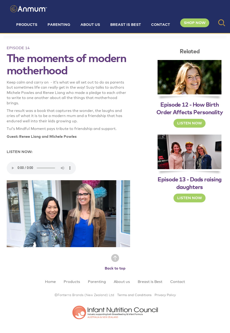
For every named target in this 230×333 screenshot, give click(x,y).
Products (26, 25)
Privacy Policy (165, 295)
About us (90, 25)
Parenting (59, 25)
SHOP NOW (195, 23)
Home (50, 282)
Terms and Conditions (134, 295)
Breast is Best (125, 25)
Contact (160, 25)
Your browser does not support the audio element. (41, 168)
